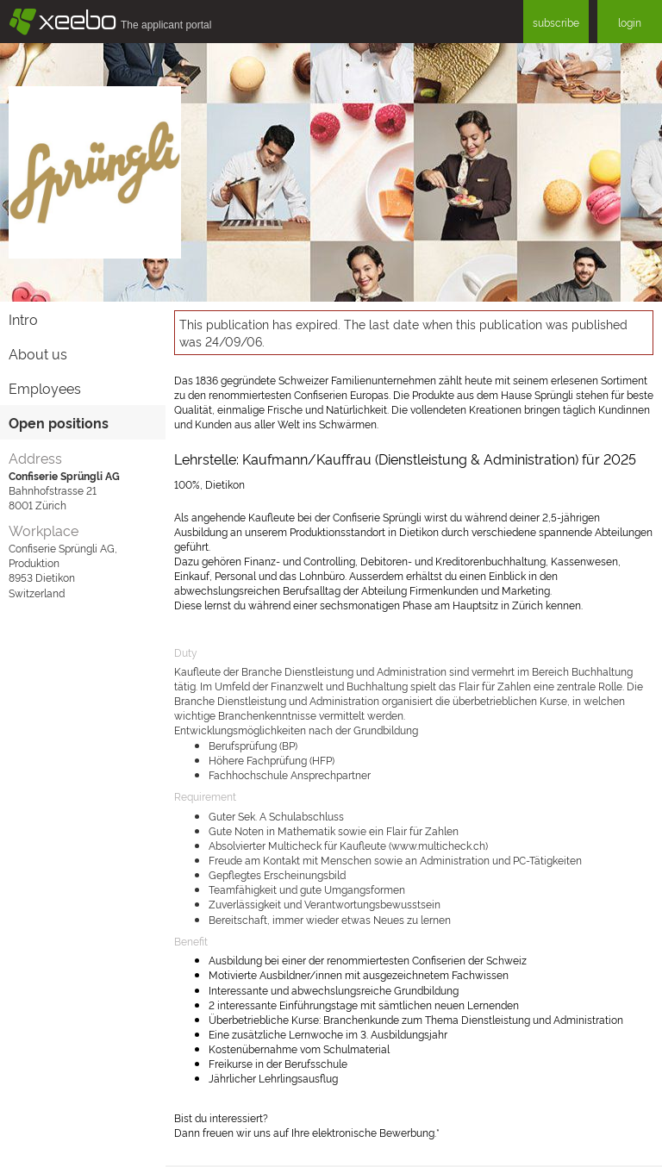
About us (38, 353)
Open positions (59, 422)
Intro (23, 318)
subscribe (556, 22)
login (629, 22)
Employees (45, 387)
